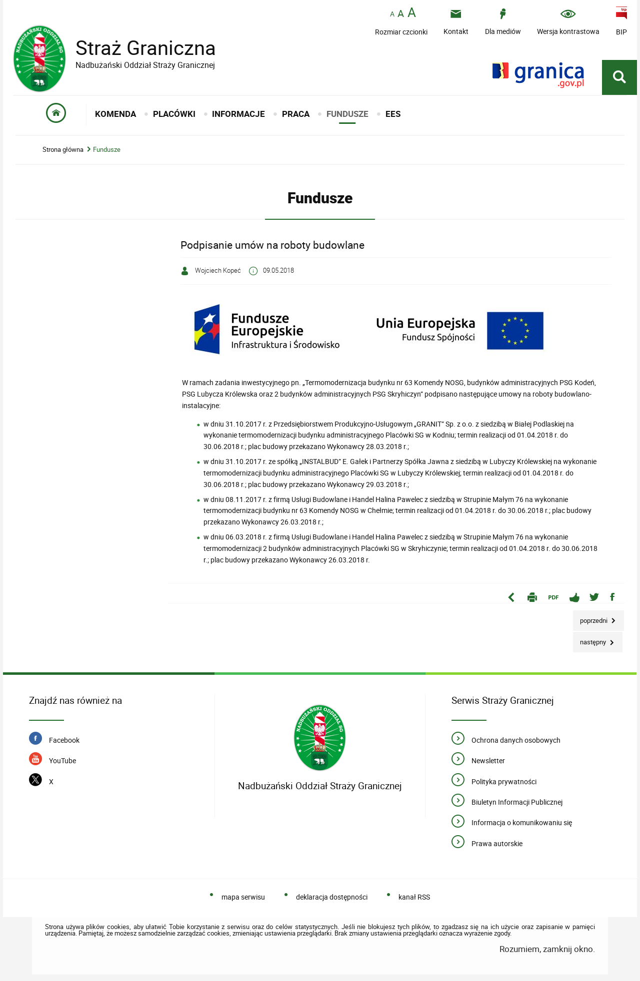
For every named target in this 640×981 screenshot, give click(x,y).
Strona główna (63, 149)
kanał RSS (414, 897)
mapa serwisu (243, 897)
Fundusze (106, 149)
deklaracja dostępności (332, 897)
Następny (590, 639)
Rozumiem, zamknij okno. (547, 949)
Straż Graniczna (138, 47)
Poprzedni (591, 617)
